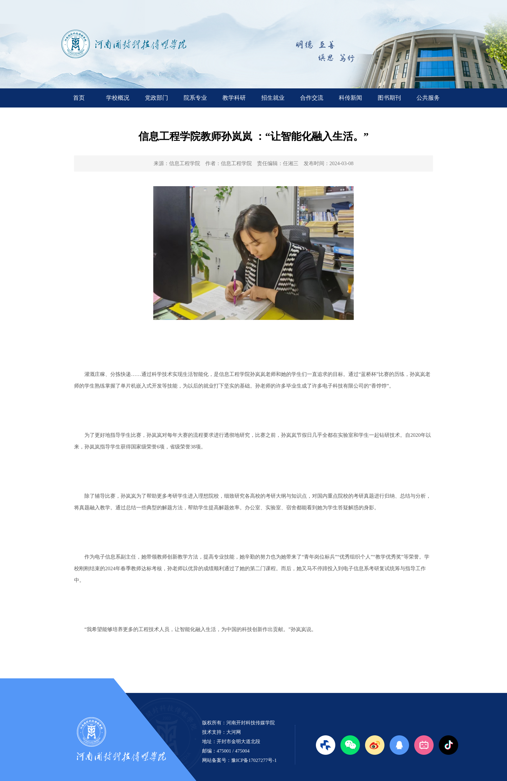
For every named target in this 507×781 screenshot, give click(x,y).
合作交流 (311, 98)
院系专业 (195, 98)
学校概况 (117, 98)
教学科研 (234, 98)
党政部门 (156, 98)
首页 (79, 98)
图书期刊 (389, 98)
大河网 (233, 732)
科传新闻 (350, 98)
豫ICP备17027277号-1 (254, 760)
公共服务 (428, 98)
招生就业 (273, 98)
